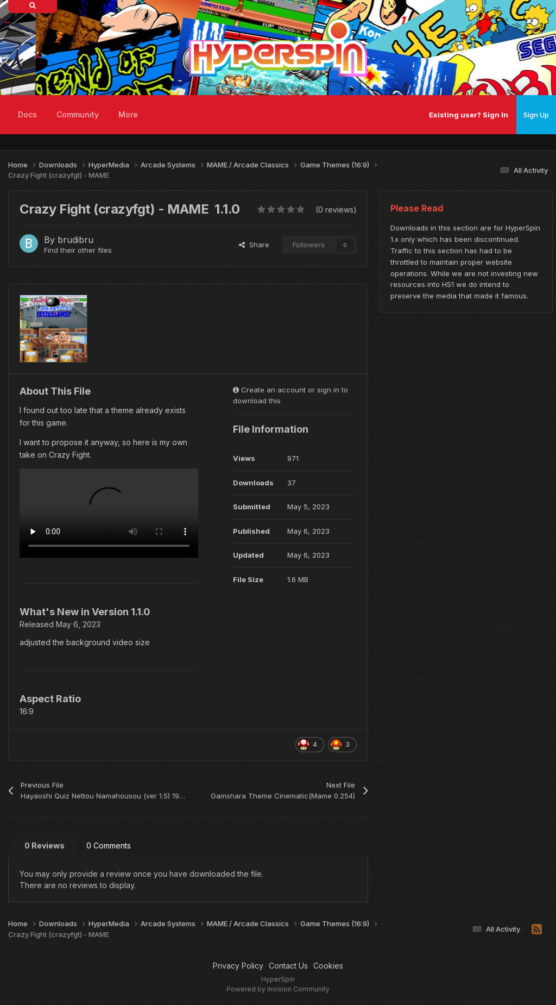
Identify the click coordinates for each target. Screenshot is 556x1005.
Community (77, 114)
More (128, 114)
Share (254, 244)
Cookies (328, 965)
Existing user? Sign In (468, 114)
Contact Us (288, 965)
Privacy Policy (238, 965)
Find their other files (78, 250)
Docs (27, 114)
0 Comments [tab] (108, 845)
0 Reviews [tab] (44, 845)
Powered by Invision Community (278, 989)
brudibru (75, 239)
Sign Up (536, 114)
